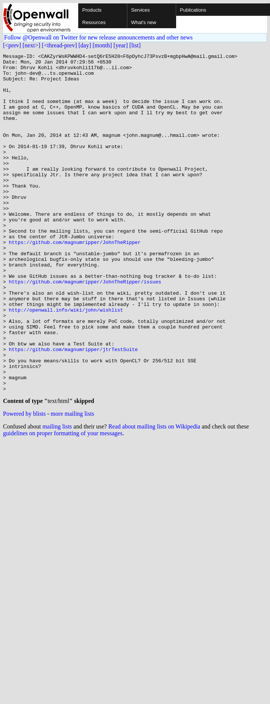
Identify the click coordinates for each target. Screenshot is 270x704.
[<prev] (12, 45)
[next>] (31, 45)
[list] (134, 45)
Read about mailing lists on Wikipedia (154, 495)
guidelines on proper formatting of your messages (62, 502)
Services (140, 10)
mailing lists (57, 495)
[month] (102, 45)
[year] (120, 45)
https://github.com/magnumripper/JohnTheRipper (75, 280)
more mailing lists (72, 482)
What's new (143, 22)
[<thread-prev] (59, 45)
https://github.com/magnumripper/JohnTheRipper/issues (85, 327)
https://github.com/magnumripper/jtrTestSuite (73, 409)
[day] (84, 45)
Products (91, 10)
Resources (94, 22)
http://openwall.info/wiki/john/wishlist (66, 361)
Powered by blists (24, 482)
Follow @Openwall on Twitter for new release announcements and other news (98, 37)
